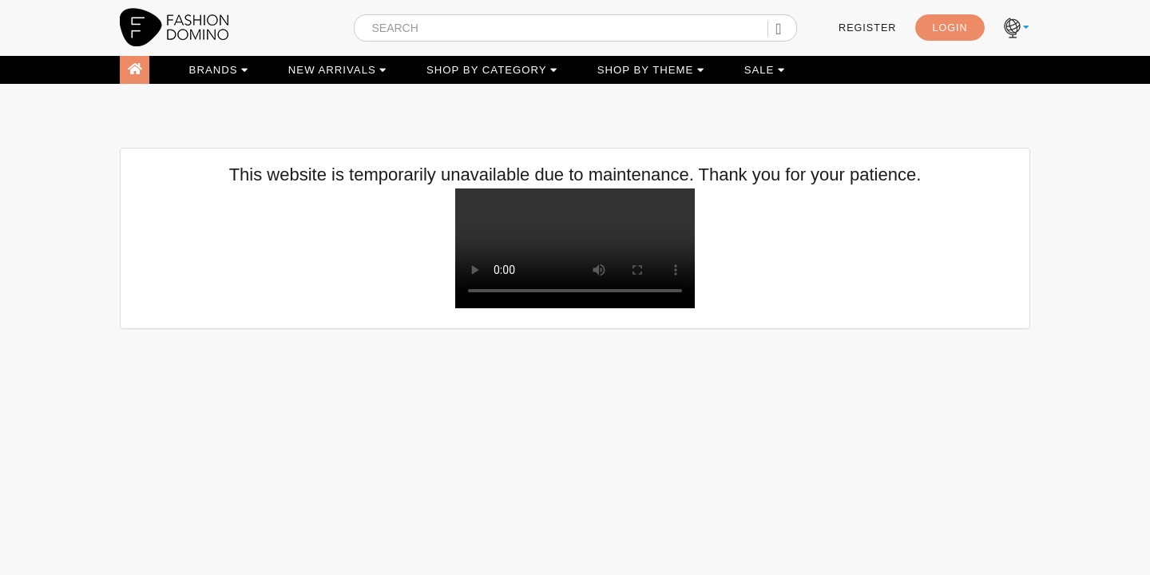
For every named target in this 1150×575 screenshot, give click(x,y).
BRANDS (219, 70)
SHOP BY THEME (650, 70)
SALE (764, 70)
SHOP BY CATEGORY (491, 70)
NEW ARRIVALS (337, 70)
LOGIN (949, 28)
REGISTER (867, 28)
